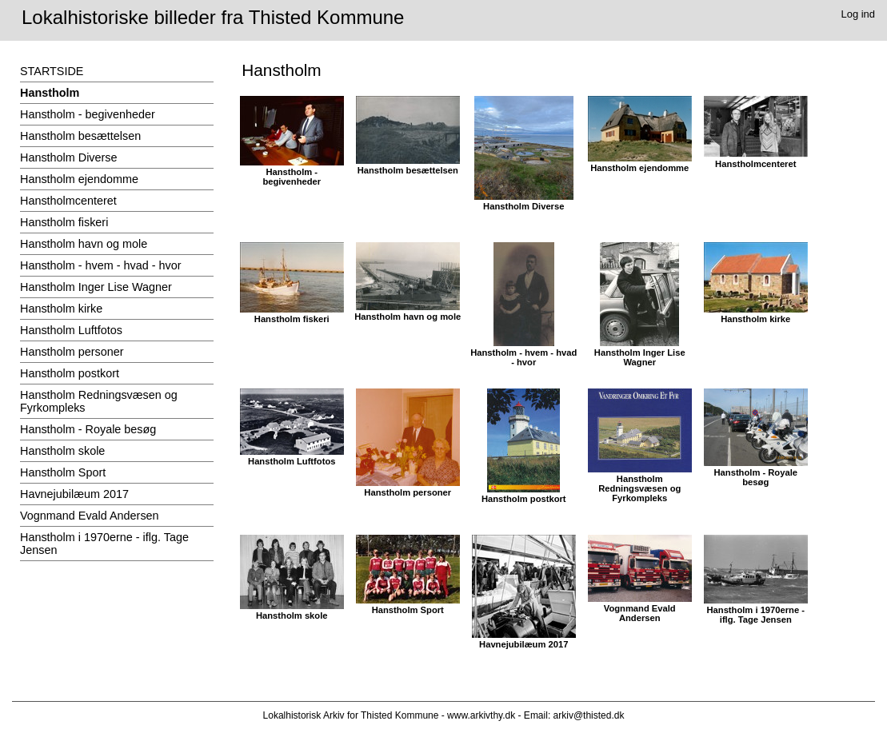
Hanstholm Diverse (69, 157)
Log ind (858, 14)
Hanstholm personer (72, 351)
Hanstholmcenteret (68, 200)
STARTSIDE (51, 71)
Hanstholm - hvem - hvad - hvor (101, 265)
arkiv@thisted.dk (589, 715)
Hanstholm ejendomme (79, 179)
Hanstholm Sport (63, 472)
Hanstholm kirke (61, 308)
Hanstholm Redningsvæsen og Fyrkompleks (99, 401)
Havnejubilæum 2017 (74, 494)
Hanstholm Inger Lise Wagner (96, 287)
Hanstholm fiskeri (64, 222)
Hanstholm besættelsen (80, 135)
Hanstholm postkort (69, 373)
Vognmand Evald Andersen (89, 515)
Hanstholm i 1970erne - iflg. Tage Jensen (104, 543)
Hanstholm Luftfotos (71, 330)
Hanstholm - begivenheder (87, 114)
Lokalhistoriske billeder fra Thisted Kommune (213, 17)
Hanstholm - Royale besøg (88, 429)
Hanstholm (49, 92)
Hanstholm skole (62, 450)
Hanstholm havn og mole (83, 243)
